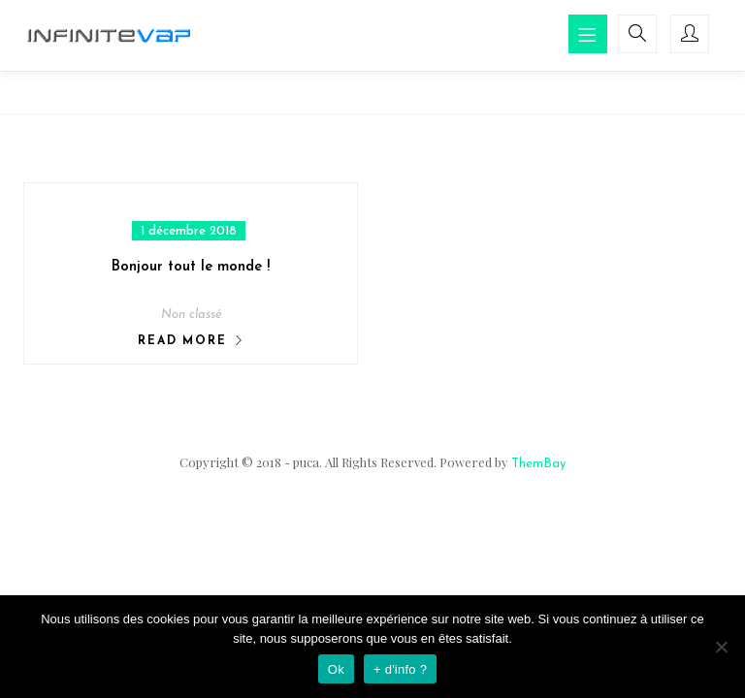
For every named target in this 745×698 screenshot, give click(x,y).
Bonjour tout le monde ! (191, 267)
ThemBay (538, 464)
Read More (182, 341)
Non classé (191, 314)
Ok (336, 669)
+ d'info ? (400, 669)
